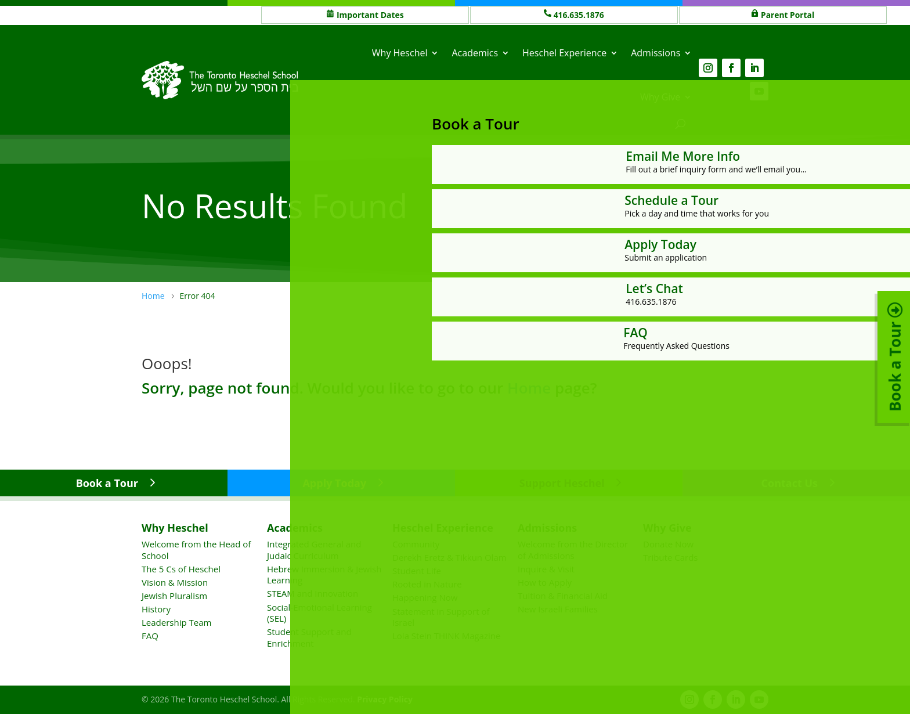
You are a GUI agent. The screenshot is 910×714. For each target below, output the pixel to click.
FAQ (150, 635)
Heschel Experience (564, 52)
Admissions (655, 52)
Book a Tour (107, 483)
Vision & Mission (175, 582)
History (156, 609)
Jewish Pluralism (174, 595)
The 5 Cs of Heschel (181, 569)
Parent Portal (788, 14)
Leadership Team (176, 622)
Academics (475, 52)
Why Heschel (400, 52)
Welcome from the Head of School (196, 549)
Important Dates (370, 14)
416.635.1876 (579, 14)
